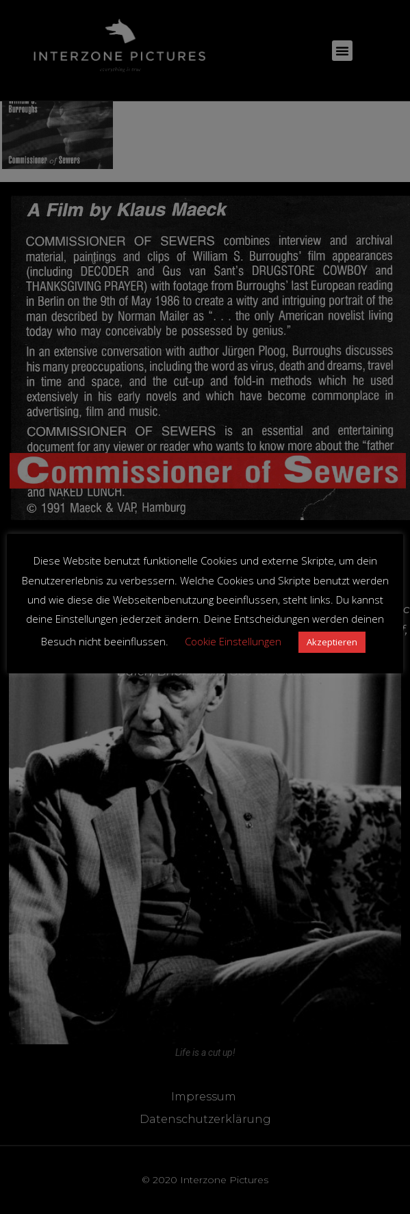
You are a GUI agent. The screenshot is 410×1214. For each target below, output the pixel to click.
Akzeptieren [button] (332, 642)
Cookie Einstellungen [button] (233, 641)
